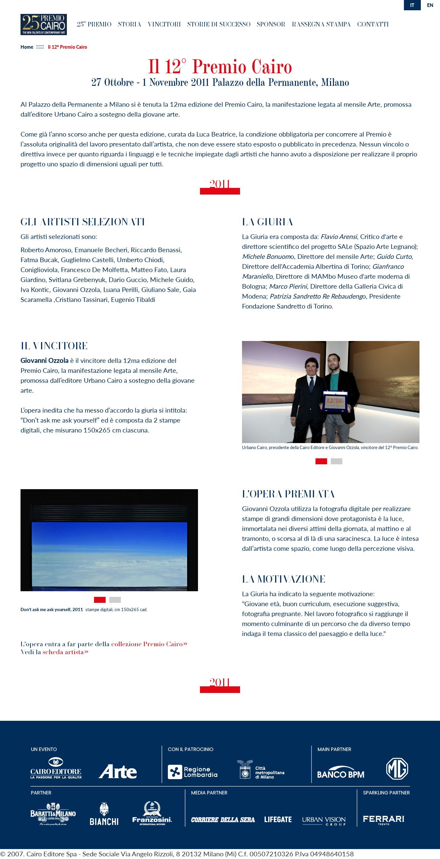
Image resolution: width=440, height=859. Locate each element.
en (430, 5)
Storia (129, 24)
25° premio (94, 24)
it (412, 5)
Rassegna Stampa (321, 24)
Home (27, 47)
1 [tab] (321, 461)
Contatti (373, 24)
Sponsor (271, 24)
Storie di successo (219, 24)
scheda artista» (65, 652)
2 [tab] (336, 461)
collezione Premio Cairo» (149, 644)
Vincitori (164, 24)
